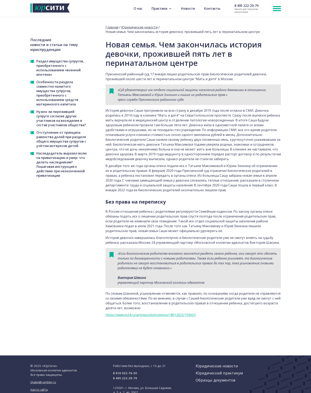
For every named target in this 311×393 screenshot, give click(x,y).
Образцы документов (215, 380)
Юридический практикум (219, 373)
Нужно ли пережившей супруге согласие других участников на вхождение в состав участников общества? (61, 118)
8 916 (125, 373)
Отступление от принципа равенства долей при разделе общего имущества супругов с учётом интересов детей (61, 139)
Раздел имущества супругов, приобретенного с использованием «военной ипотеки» (60, 68)
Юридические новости (139, 27)
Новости (188, 8)
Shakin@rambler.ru (43, 382)
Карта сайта (39, 390)
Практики (159, 8)
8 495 (246, 6)
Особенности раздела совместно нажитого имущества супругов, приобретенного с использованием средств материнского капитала (57, 93)
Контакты (212, 8)
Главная (111, 27)
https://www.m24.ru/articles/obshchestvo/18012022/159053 (150, 315)
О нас (138, 8)
